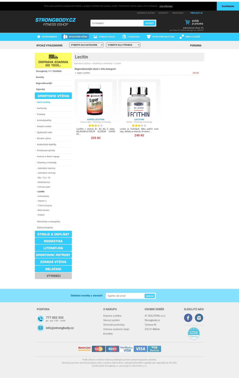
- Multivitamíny (43, 182)
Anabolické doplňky (46, 144)
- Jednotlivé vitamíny (46, 168)
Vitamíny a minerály (46, 162)
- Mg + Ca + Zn (43, 177)
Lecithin (139, 119)
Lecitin (81, 56)
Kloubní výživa (43, 138)
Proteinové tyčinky (45, 150)
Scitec (129, 122)
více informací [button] (166, 6)
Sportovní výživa (82, 63)
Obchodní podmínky (114, 324)
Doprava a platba (112, 315)
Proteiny (40, 114)
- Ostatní (40, 214)
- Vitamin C (42, 201)
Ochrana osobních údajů (116, 329)
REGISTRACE (178, 13)
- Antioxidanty (43, 196)
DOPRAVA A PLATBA (146, 13)
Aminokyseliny (43, 120)
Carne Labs (85, 122)
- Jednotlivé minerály (46, 173)
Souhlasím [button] (228, 6)
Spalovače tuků (44, 132)
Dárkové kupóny (44, 227)
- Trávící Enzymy (44, 205)
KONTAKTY (163, 13)
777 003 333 (55, 317)
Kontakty (108, 333)
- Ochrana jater (43, 187)
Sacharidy (41, 108)
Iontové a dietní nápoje (47, 156)
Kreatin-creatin (44, 126)
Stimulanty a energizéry (48, 221)
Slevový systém (111, 320)
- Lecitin (40, 191)
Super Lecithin (83, 73)
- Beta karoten (43, 210)
